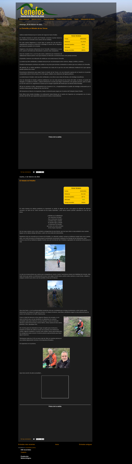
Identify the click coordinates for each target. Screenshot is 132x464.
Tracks (76, 19)
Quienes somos (36, 19)
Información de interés (88, 19)
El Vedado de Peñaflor (28, 181)
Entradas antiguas (85, 444)
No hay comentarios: (26, 172)
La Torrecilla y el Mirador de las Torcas (33, 28)
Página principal (24, 19)
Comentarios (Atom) (30, 447)
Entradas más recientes (26, 444)
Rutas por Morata (49, 19)
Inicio (57, 444)
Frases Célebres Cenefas (64, 19)
